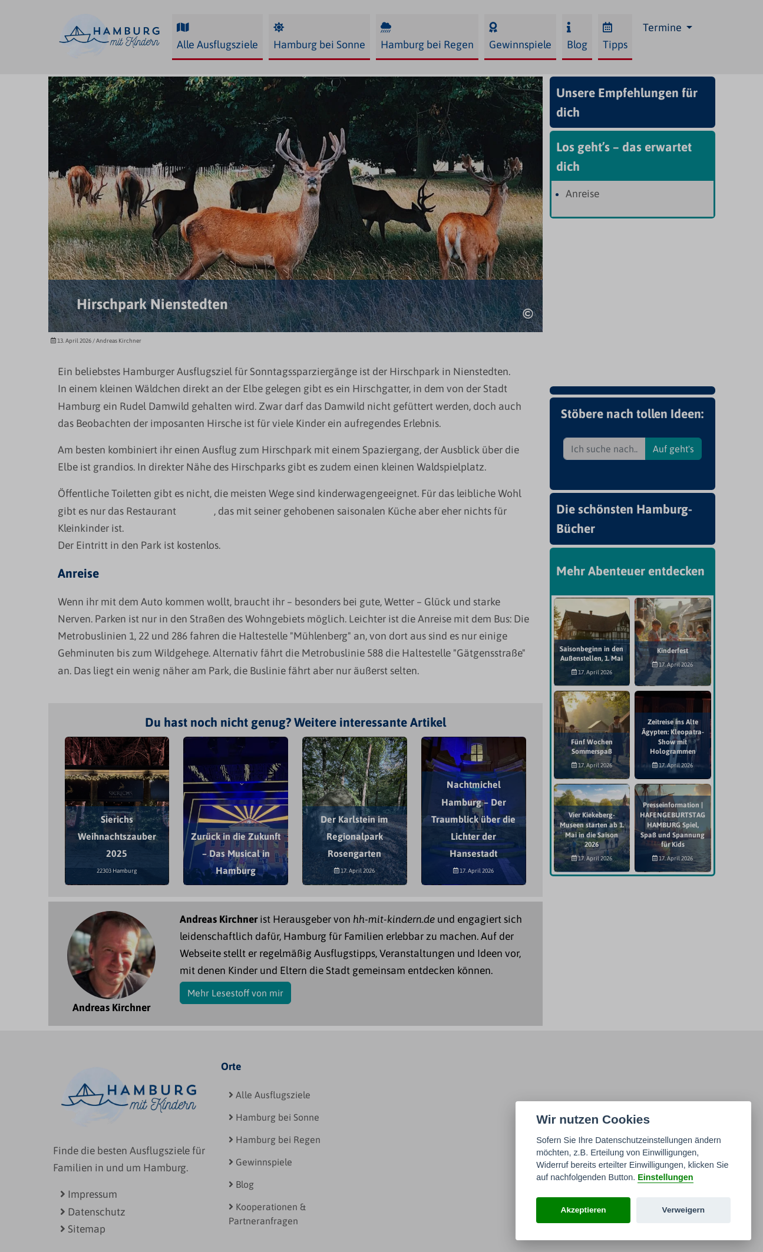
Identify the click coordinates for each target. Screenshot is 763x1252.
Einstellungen (665, 1177)
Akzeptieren (583, 1209)
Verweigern (683, 1209)
